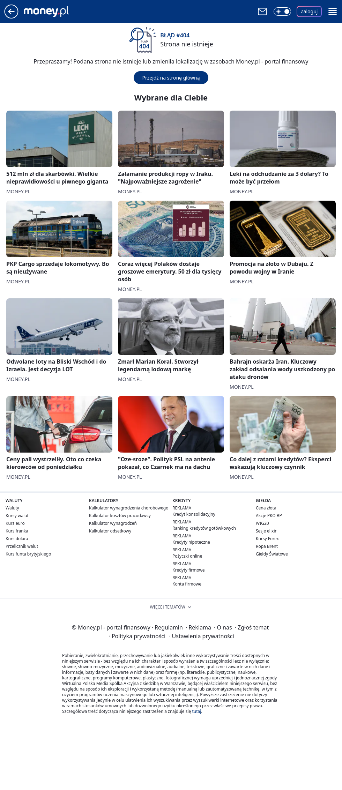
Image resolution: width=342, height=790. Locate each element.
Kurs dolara (17, 539)
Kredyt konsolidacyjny (193, 514)
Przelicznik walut (22, 546)
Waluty (12, 508)
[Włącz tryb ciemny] (282, 11)
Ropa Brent (267, 546)
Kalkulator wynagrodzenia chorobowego (128, 508)
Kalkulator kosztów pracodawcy (120, 516)
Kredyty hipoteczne (191, 542)
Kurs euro (15, 523)
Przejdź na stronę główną (171, 77)
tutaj (196, 711)
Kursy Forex (267, 539)
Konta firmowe (186, 584)
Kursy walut (17, 516)
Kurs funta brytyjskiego (28, 554)
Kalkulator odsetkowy (110, 531)
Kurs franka (17, 531)
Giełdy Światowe (272, 554)
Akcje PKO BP (269, 516)
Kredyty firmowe (188, 570)
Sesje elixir (266, 531)
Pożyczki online (187, 556)
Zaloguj (309, 11)
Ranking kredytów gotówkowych (204, 528)
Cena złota (266, 508)
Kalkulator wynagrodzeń (113, 523)
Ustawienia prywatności (201, 636)
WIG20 (262, 523)
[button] (332, 11)
